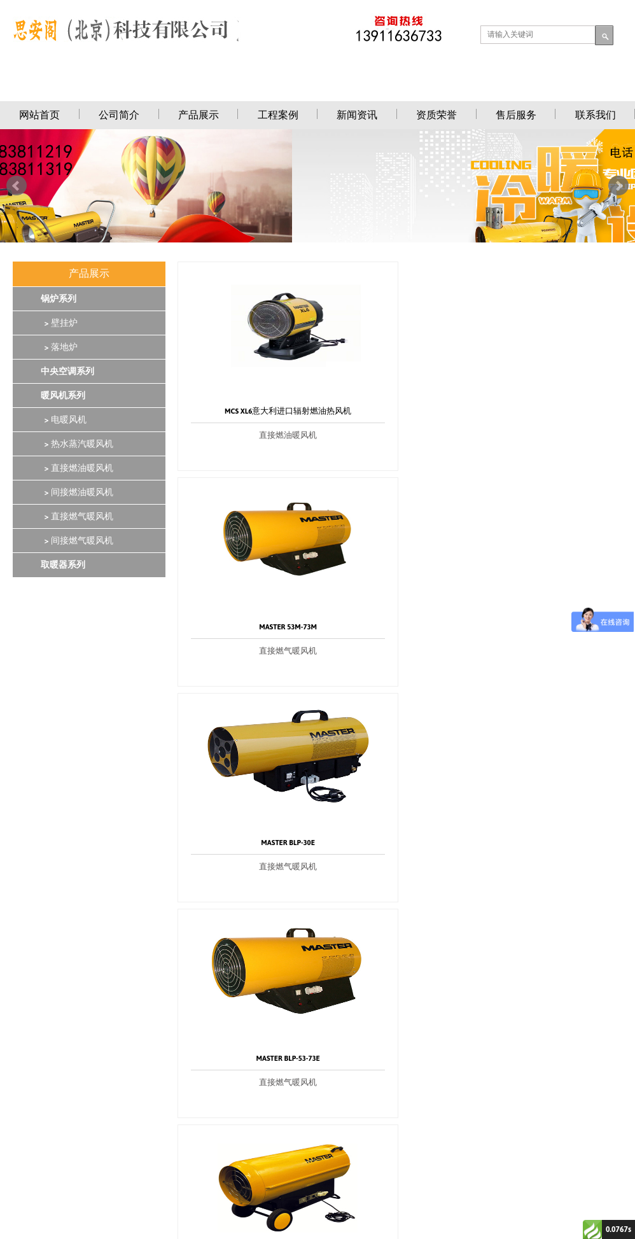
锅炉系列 (58, 299)
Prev (16, 186)
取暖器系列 (63, 565)
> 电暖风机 (64, 420)
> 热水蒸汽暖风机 (77, 444)
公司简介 (119, 114)
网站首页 (39, 114)
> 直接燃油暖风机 (77, 468)
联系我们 (595, 114)
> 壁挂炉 (59, 323)
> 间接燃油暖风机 (77, 492)
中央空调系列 (67, 371)
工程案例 (278, 114)
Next (618, 186)
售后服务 (516, 114)
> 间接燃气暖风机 (77, 541)
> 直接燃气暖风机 (77, 516)
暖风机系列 (63, 395)
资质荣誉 (436, 114)
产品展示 (198, 114)
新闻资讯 (357, 114)
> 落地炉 (59, 347)
